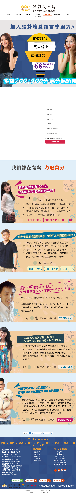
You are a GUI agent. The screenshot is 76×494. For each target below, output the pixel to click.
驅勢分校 (37, 454)
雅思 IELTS (60, 454)
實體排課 (28, 14)
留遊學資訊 (37, 460)
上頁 (27, 433)
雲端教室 (19, 14)
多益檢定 (9, 14)
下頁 (49, 433)
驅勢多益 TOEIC (60, 456)
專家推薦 (37, 456)
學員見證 (47, 14)
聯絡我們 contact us (30, 491)
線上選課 (67, 14)
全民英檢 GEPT (60, 458)
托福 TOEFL (60, 452)
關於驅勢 (37, 452)
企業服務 (37, 458)
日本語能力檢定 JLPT (60, 462)
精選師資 (57, 14)
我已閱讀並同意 (55, 138)
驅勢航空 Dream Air (60, 464)
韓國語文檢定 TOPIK (60, 460)
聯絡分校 (38, 14)
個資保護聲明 (59, 138)
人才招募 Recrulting (43, 491)
